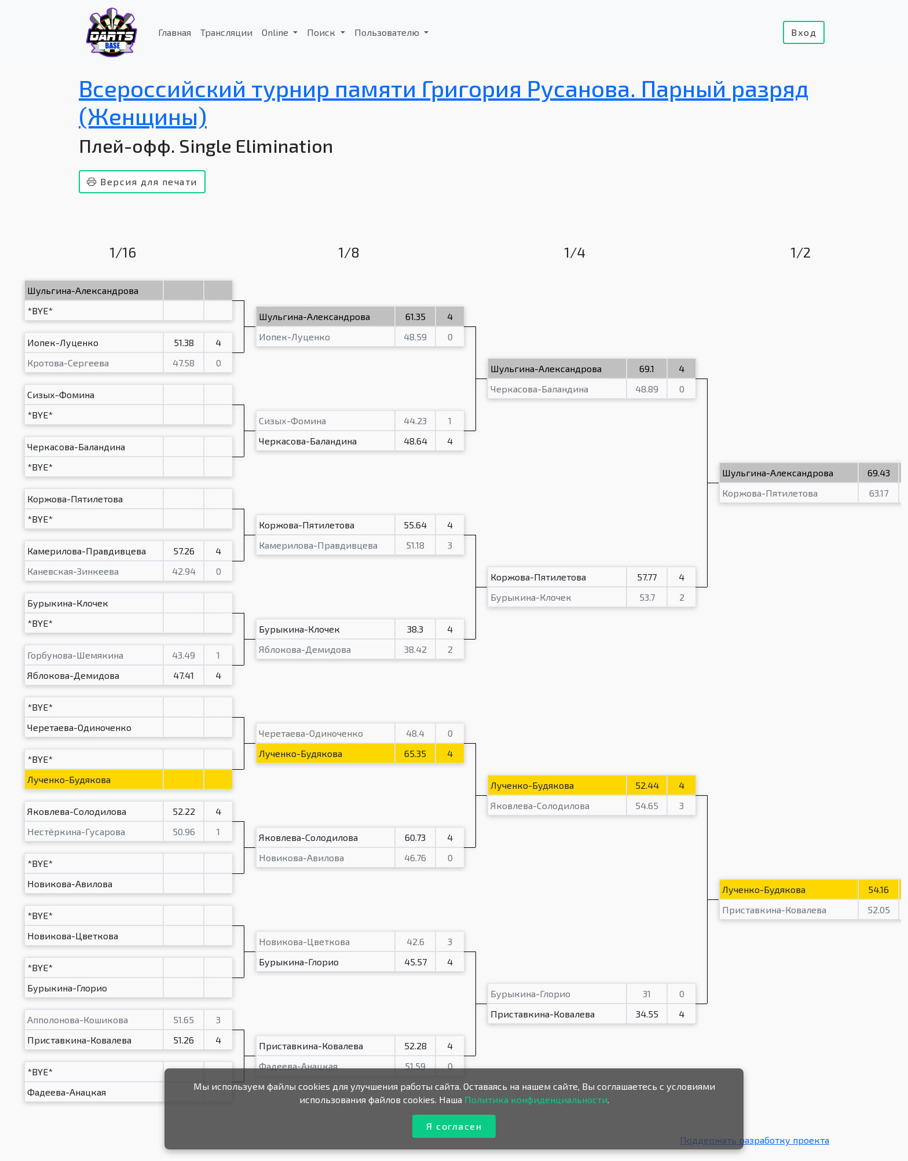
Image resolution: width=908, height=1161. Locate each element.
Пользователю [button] (388, 32)
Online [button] (276, 32)
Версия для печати (142, 181)
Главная (174, 32)
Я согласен (454, 1125)
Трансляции (226, 32)
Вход (804, 32)
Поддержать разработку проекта (754, 1139)
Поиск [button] (322, 32)
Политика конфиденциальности (535, 1099)
